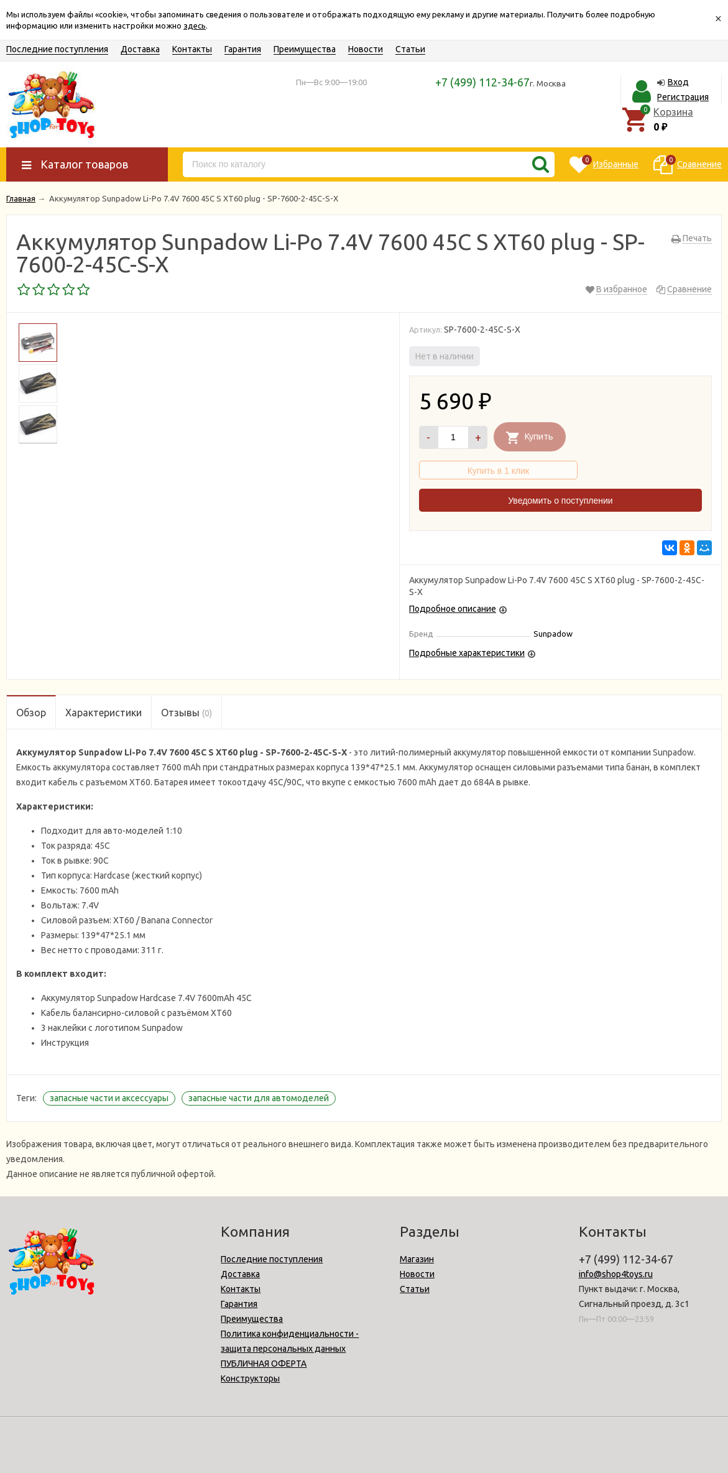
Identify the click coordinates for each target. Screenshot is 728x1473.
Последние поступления (57, 49)
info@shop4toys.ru (616, 1274)
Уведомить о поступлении (560, 501)
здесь (194, 25)
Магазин (417, 1259)
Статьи (410, 49)
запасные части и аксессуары (109, 1098)
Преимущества (305, 49)
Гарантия (242, 49)
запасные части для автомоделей (258, 1098)
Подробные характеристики (467, 653)
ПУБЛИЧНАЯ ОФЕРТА (263, 1364)
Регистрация (683, 97)
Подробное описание (452, 609)
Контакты (192, 49)
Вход (678, 82)
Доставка (140, 49)
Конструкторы (250, 1378)
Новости (365, 49)
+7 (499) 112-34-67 (482, 82)
